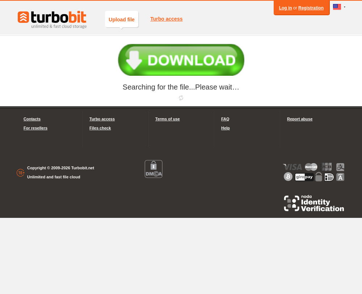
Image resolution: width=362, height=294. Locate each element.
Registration (311, 8)
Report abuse (299, 119)
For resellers (35, 128)
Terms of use (167, 119)
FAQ (225, 119)
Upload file (122, 22)
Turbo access (166, 19)
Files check (100, 128)
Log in (285, 8)
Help (225, 128)
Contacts (32, 119)
